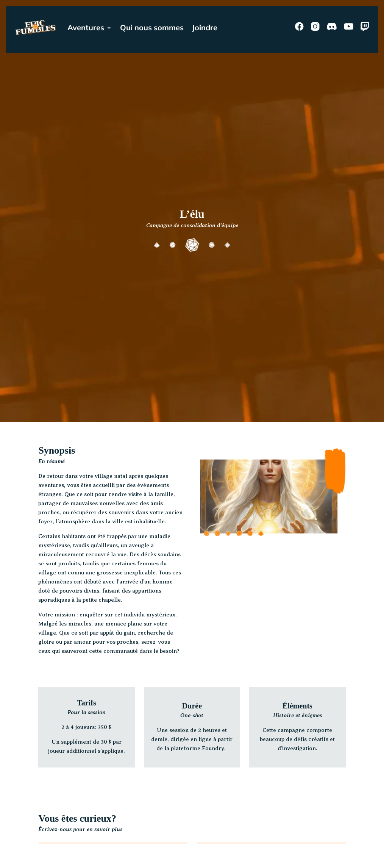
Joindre (204, 27)
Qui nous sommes (152, 27)
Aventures (85, 27)
